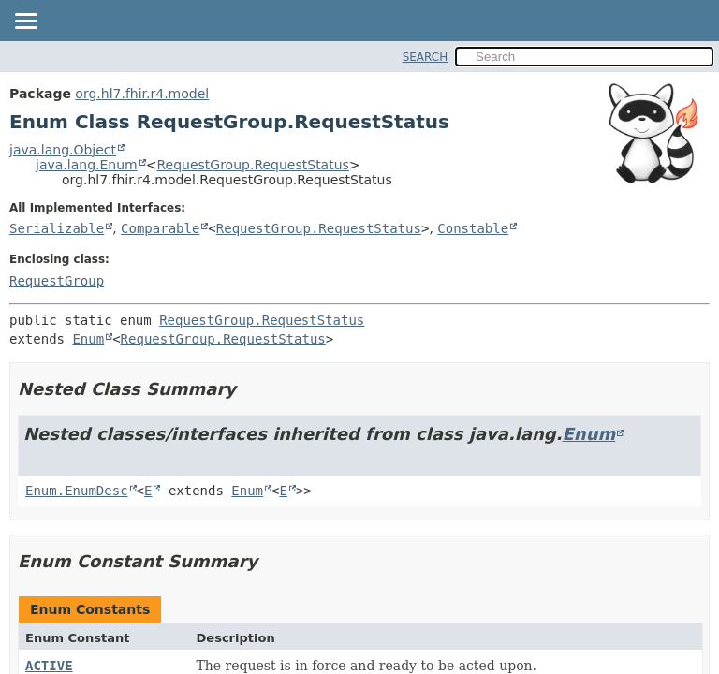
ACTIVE (49, 665)
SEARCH (425, 57)
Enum (88, 338)
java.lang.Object (62, 149)
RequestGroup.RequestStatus (252, 164)
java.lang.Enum (87, 164)
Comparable (160, 228)
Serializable (56, 228)
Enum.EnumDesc (76, 490)
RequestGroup (56, 280)
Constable (472, 228)
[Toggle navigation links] (25, 22)
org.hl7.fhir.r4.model (142, 93)
